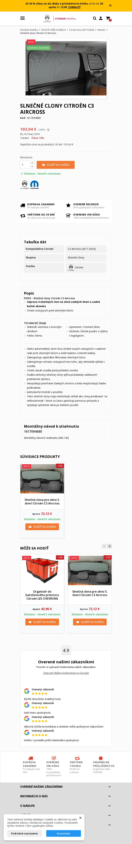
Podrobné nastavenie (24, 833)
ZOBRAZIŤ (74, 7)
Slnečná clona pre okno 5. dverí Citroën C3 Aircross (42, 501)
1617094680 (33, 431)
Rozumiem (63, 833)
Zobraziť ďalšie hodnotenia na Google (66, 673)
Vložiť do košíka (55, 165)
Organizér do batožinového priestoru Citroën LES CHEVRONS (42, 595)
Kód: (23, 118)
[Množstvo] (25, 165)
